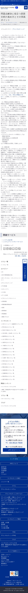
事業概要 (3, 558)
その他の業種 (5, 528)
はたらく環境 (5, 560)
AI (2, 271)
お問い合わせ (16, 4)
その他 (4, 292)
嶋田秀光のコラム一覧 (8, 336)
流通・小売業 (5, 522)
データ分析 (5, 295)
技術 (3, 307)
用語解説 (4, 313)
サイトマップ (17, 580)
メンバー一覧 (5, 481)
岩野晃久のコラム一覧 (8, 351)
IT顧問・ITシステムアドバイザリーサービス (13, 505)
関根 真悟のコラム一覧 (8, 367)
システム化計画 (7, 240)
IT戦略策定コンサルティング (9, 508)
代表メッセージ (5, 554)
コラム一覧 (5, 264)
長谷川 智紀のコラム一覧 (9, 330)
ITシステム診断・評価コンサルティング (13, 497)
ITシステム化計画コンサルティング (11, 499)
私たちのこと (5, 556)
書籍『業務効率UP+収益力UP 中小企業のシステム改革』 (14, 545)
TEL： (14, 443)
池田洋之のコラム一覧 (8, 342)
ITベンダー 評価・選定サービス (10, 500)
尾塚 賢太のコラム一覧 (8, 376)
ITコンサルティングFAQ (8, 535)
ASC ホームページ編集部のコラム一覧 (12, 324)
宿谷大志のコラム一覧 (8, 361)
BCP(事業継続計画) (7, 275)
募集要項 (3, 563)
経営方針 (3, 467)
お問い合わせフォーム (14, 450)
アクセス (3, 474)
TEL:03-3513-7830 (6, 4)
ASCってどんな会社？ (8, 561)
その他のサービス (6, 514)
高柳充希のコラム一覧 (8, 370)
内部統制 (4, 301)
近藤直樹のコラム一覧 (8, 373)
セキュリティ (5, 289)
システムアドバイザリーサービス (13, 241)
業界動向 (4, 310)
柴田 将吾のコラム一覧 (8, 379)
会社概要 (3, 468)
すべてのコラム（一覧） (8, 398)
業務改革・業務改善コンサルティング (12, 512)
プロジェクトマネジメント (9, 298)
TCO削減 (4, 286)
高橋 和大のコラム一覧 (8, 354)
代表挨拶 (3, 470)
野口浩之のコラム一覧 (8, 327)
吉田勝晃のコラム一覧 (8, 348)
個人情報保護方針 (9, 584)
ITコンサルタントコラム (8, 489)
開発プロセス (5, 316)
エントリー (4, 565)
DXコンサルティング (7, 510)
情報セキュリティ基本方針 (14, 582)
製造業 (3, 524)
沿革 (2, 472)
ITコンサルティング (18, 29)
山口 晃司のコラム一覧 (8, 339)
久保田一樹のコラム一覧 (8, 357)
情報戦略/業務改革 (7, 304)
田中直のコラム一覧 (7, 364)
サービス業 (4, 526)
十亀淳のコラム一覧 (7, 345)
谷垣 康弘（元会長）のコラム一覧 (11, 333)
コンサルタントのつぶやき (9, 386)
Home (9, 580)
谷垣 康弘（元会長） (21, 256)
